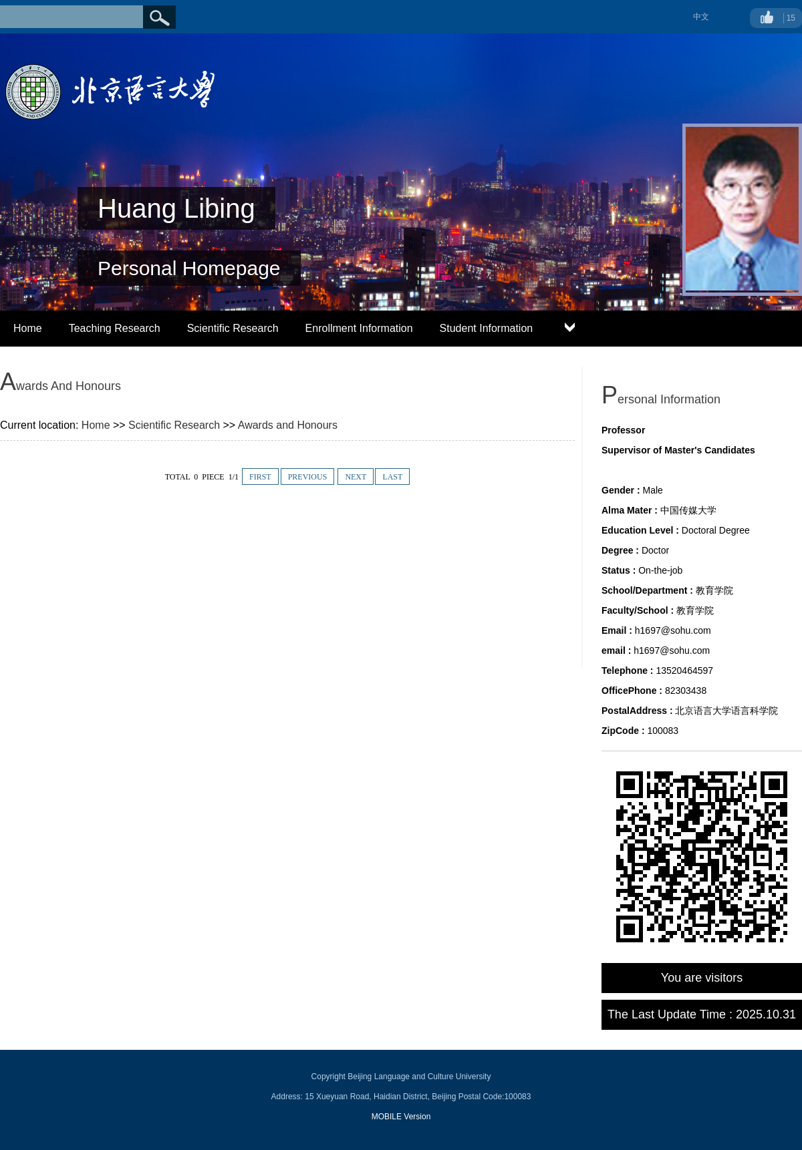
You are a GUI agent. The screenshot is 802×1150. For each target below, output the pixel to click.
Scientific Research (233, 328)
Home (27, 328)
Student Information (486, 328)
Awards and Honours (288, 425)
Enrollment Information (359, 328)
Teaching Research (114, 328)
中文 (701, 16)
